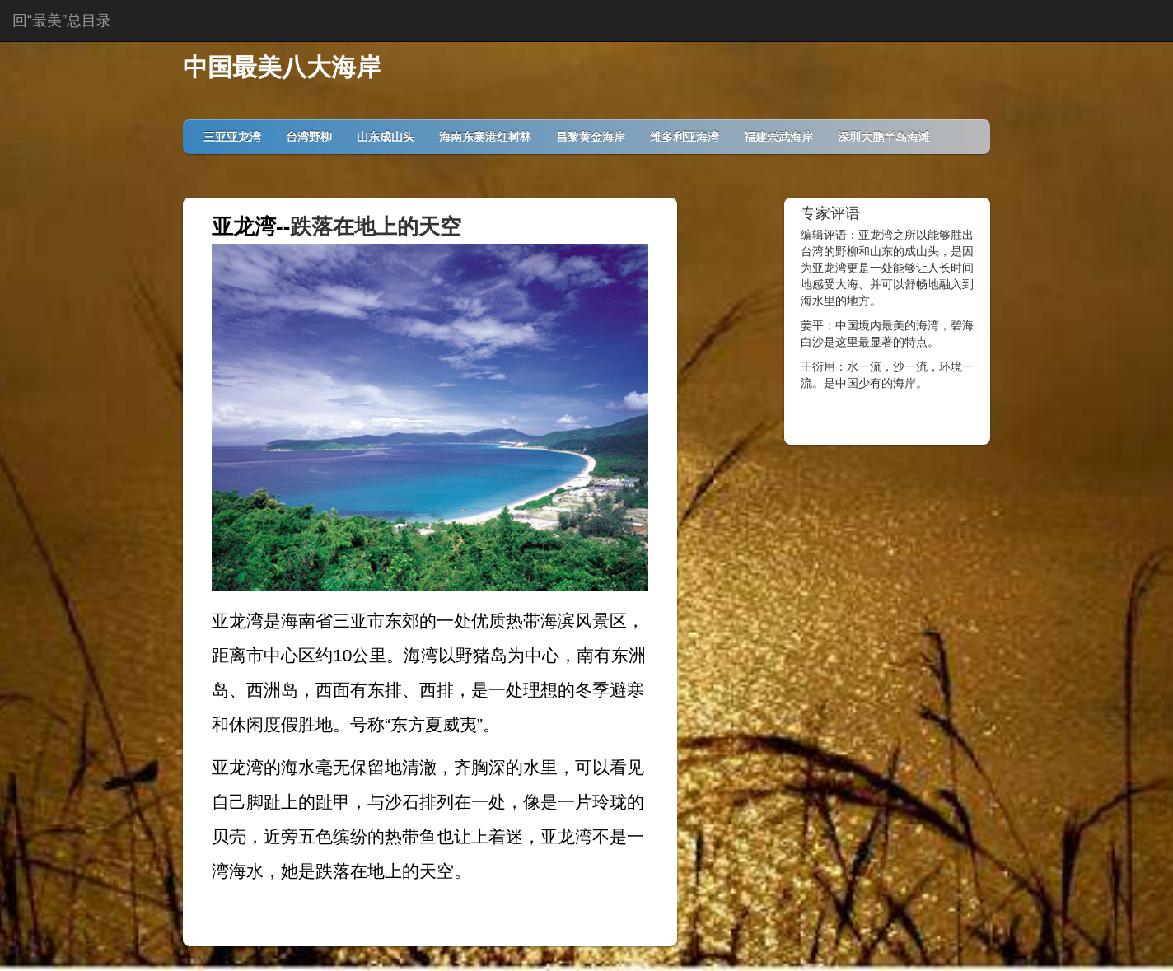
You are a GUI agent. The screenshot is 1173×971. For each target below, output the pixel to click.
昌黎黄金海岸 (590, 136)
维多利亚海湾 (684, 136)
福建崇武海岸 (778, 136)
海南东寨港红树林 (485, 136)
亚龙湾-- (251, 226)
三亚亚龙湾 (232, 136)
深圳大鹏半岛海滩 (884, 136)
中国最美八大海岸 (282, 67)
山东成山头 (385, 136)
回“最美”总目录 (61, 20)
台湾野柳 (309, 136)
